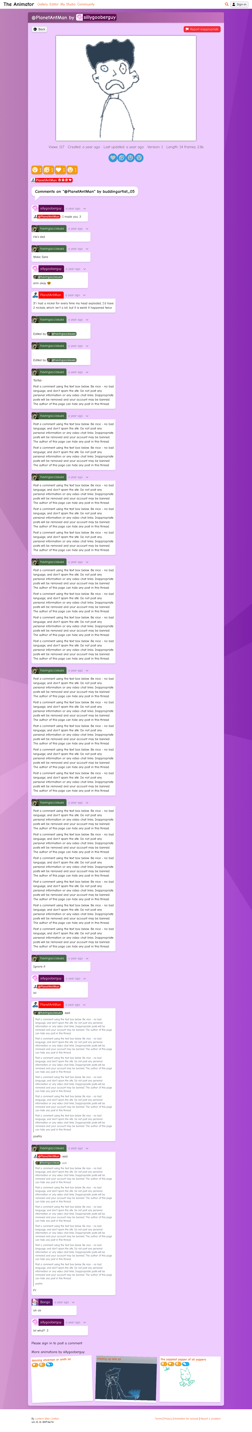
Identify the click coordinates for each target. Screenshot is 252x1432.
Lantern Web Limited (47, 1418)
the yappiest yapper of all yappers (183, 1359)
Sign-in (239, 4)
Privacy (168, 1418)
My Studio (68, 4)
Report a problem (210, 1418)
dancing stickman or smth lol (51, 1359)
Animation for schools (186, 1418)
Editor (54, 4)
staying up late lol (109, 1359)
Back (39, 29)
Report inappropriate (202, 29)
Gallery (42, 4)
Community (85, 4)
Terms (158, 1418)
